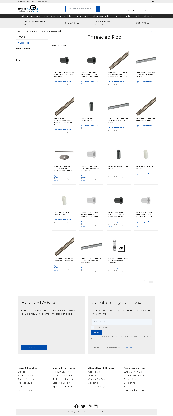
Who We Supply (96, 386)
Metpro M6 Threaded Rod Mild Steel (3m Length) (145, 119)
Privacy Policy (132, 336)
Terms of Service (145, 336)
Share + (153, 31)
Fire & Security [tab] (82, 16)
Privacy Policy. (128, 347)
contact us (34, 348)
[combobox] (80, 9)
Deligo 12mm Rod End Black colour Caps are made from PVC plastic (116, 215)
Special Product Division (65, 386)
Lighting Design (61, 383)
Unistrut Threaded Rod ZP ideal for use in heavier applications (91, 261)
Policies (92, 375)
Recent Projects (26, 379)
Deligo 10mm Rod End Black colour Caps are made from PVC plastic (89, 74)
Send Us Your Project (28, 375)
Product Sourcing (62, 372)
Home (18, 31)
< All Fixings (23, 43)
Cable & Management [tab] (30, 16)
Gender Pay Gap (96, 379)
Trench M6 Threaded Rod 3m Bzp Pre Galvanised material (145, 74)
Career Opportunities (64, 375)
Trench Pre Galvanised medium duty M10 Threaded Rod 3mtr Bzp (63, 168)
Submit (97, 333)
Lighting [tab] (68, 16)
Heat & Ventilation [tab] (52, 16)
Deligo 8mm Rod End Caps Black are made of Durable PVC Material (64, 74)
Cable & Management (30, 31)
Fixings (43, 31)
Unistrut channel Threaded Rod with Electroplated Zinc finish (118, 261)
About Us (93, 383)
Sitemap (87, 412)
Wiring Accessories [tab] (101, 16)
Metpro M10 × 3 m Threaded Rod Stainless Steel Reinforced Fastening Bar (64, 121)
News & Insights (27, 368)
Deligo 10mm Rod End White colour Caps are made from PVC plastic (144, 215)
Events (21, 386)
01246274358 (24, 1)
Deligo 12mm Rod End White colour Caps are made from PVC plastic (89, 215)
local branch (28, 314)
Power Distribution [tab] (122, 16)
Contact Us (94, 372)
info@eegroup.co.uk (43, 1)
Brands (21, 372)
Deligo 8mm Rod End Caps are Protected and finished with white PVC (91, 168)
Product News (25, 383)
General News (25, 390)
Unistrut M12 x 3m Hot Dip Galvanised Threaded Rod (63, 259)
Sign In (153, 1)
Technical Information (64, 379)
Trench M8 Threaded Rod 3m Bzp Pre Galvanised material (118, 120)
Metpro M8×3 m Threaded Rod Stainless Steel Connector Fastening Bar (118, 74)
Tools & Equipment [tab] (143, 16)
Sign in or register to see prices (62, 82)
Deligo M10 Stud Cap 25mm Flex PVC (88, 119)
